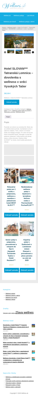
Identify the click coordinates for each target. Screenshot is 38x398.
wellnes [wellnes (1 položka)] (13, 313)
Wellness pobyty (19, 15)
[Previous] (5, 52)
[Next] (33, 52)
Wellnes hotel (11, 27)
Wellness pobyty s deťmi (26, 21)
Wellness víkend (10, 299)
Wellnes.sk (7, 15)
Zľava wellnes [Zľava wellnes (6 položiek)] (24, 312)
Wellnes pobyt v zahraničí (13, 387)
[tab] (8, 116)
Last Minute (30, 15)
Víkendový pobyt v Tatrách (13, 383)
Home (4, 27)
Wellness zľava (20, 112)
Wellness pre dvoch (10, 21)
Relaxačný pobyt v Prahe (13, 385)
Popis (8, 117)
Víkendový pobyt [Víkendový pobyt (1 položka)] (7, 313)
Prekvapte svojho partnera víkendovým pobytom (20, 381)
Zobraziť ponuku (11, 102)
